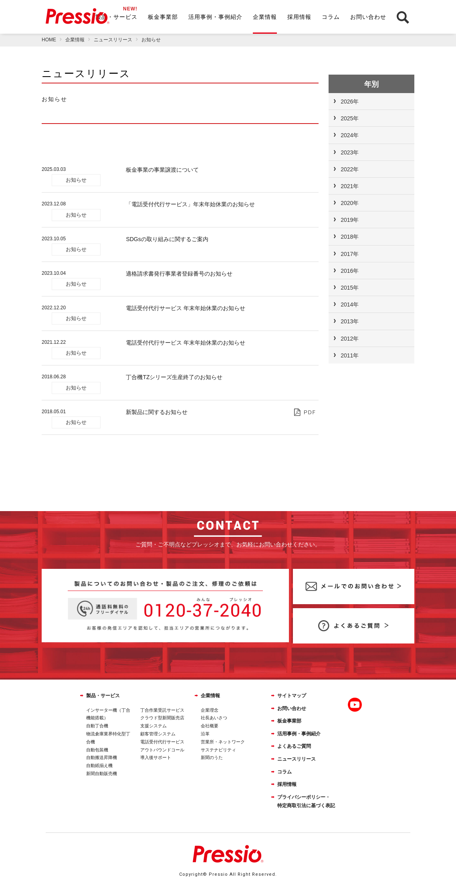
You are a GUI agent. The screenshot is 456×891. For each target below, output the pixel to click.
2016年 (350, 271)
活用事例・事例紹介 (215, 17)
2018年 (350, 236)
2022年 (350, 169)
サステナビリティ (218, 749)
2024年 (350, 135)
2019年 (350, 220)
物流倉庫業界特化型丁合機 (108, 737)
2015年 (350, 287)
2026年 (350, 101)
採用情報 (299, 17)
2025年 (350, 118)
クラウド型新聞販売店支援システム (162, 721)
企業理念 (209, 710)
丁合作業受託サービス (162, 710)
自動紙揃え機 (99, 765)
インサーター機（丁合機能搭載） (108, 714)
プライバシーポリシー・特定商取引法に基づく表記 (306, 801)
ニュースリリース (296, 759)
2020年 (350, 203)
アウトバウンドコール (162, 749)
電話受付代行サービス (162, 741)
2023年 (350, 152)
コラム (331, 17)
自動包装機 (97, 749)
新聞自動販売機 (101, 773)
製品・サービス (116, 17)
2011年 (350, 355)
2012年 (350, 338)
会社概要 (209, 725)
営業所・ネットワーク (223, 741)
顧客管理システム (158, 733)
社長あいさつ (214, 717)
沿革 (205, 733)
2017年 (350, 254)
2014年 (350, 304)
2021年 (350, 186)
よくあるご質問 (294, 746)
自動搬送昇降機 (101, 757)
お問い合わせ (368, 17)
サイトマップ (291, 695)
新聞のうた (212, 757)
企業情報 (265, 17)
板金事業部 (163, 17)
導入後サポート (155, 757)
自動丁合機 (97, 725)
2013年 (350, 321)
